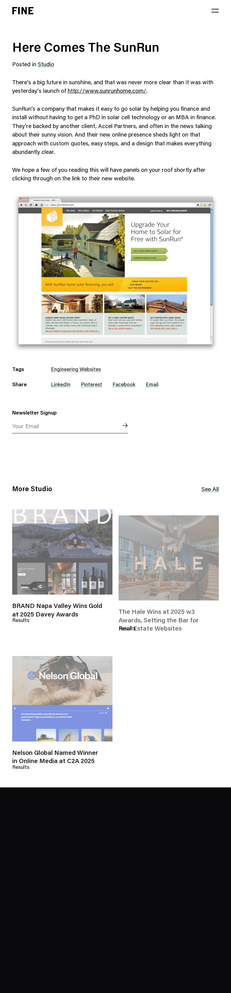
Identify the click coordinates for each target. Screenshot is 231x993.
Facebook (123, 385)
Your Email (25, 427)
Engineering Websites (76, 370)
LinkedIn (60, 385)
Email (152, 385)
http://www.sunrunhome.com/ (107, 91)
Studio (46, 65)
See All (210, 490)
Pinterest (91, 385)
